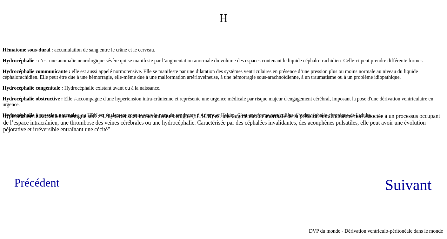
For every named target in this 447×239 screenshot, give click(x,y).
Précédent (36, 182)
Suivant (408, 184)
